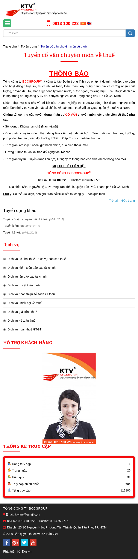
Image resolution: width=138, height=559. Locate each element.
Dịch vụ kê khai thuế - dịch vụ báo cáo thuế (37, 259)
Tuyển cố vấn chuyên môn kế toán (33, 219)
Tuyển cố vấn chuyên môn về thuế (64, 46)
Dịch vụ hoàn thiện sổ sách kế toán (31, 294)
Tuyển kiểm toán (21, 225)
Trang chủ (10, 46)
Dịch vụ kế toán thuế (21, 320)
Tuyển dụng (29, 46)
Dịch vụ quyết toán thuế (24, 285)
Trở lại (113, 200)
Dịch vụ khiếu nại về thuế (25, 303)
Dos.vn (27, 551)
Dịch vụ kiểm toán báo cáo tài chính (32, 267)
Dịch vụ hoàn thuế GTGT (24, 329)
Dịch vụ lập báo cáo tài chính (27, 276)
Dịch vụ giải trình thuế (22, 311)
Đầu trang (128, 200)
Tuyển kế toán (20, 232)
